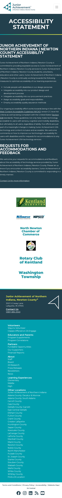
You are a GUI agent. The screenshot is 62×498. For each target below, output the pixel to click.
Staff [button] (10, 359)
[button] (19, 493)
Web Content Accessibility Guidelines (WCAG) (20, 112)
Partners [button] (12, 344)
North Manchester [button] (16, 451)
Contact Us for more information (15, 181)
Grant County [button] (14, 419)
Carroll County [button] (15, 401)
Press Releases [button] (15, 368)
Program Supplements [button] (19, 337)
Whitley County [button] (15, 474)
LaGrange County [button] (16, 433)
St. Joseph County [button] (16, 457)
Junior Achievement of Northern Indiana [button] (27, 392)
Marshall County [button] (15, 439)
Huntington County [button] (17, 424)
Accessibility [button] (41, 485)
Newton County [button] (15, 445)
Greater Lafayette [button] (16, 421)
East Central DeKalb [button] (17, 410)
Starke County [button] (15, 459)
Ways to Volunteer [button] (16, 328)
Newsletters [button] (13, 371)
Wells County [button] (14, 468)
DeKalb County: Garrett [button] (19, 407)
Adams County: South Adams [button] (21, 398)
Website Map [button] (53, 485)
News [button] (10, 374)
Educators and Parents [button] (20, 335)
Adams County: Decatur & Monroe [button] (24, 395)
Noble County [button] (14, 448)
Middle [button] (11, 383)
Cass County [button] (13, 404)
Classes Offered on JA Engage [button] (22, 331)
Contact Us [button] (12, 309)
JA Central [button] (31, 488)
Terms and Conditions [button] (11, 485)
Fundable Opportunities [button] (19, 347)
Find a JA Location (16, 477)
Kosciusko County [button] (16, 430)
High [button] (10, 386)
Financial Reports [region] (16, 353)
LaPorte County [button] (15, 436)
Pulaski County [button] (15, 454)
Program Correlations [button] (18, 340)
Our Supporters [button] (15, 350)
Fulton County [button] (15, 416)
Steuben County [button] (16, 462)
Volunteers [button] (14, 325)
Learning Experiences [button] (20, 378)
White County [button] (14, 471)
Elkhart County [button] (15, 413)
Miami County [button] (14, 442)
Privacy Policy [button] (28, 485)
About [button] (11, 357)
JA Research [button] (13, 365)
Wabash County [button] (15, 465)
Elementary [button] (13, 380)
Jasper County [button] (14, 427)
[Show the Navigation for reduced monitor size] (56, 7)
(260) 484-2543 (13, 312)
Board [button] (11, 362)
